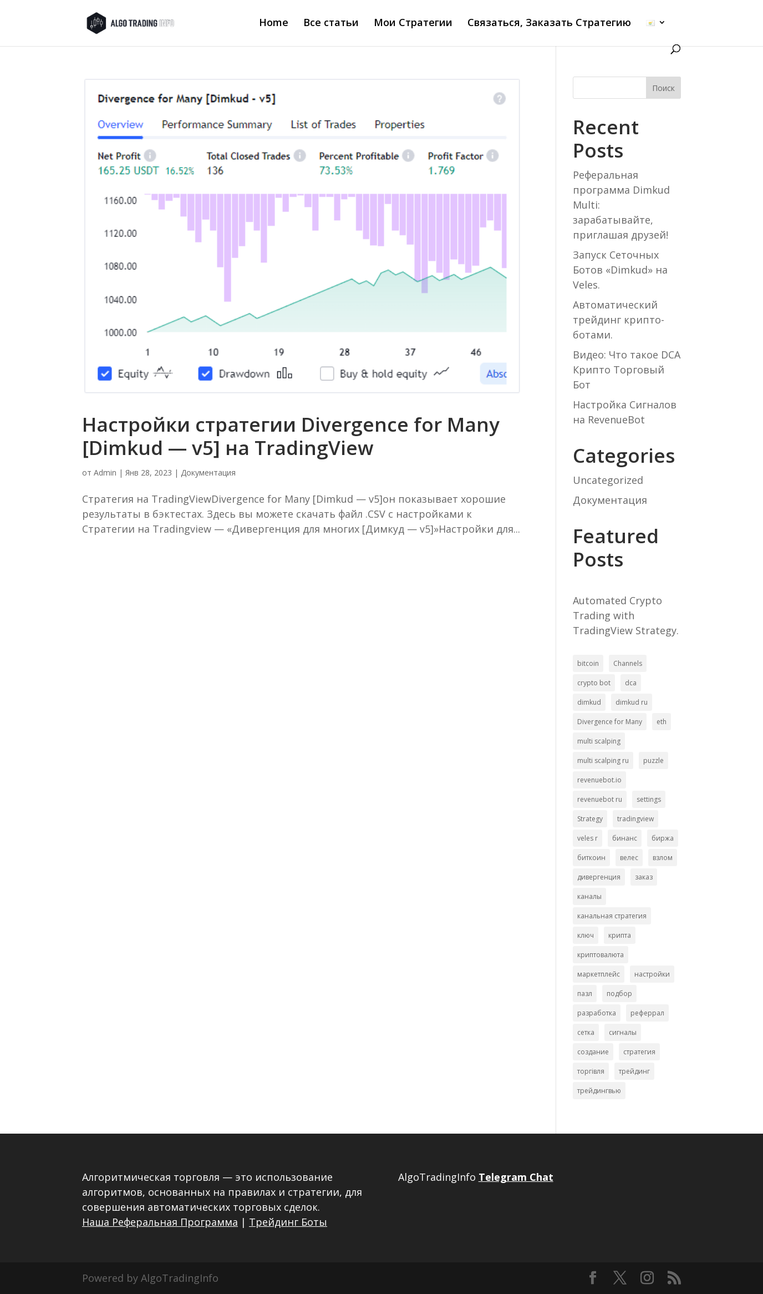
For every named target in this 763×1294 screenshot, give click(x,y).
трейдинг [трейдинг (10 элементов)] (634, 1071)
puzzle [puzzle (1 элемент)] (653, 760)
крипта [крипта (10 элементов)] (619, 935)
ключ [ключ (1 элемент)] (585, 935)
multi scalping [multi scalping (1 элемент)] (598, 741)
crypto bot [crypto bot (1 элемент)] (594, 683)
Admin (105, 472)
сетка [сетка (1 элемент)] (585, 1032)
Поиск (663, 88)
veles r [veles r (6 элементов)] (587, 838)
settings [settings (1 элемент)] (649, 799)
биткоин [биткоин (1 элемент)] (591, 857)
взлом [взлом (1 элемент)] (663, 857)
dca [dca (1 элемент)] (631, 683)
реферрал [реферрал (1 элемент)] (647, 1013)
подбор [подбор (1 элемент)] (619, 993)
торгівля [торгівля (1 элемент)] (590, 1071)
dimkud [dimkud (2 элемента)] (589, 702)
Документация (208, 472)
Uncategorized (608, 480)
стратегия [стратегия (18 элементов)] (639, 1052)
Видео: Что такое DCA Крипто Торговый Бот (626, 369)
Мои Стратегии (413, 23)
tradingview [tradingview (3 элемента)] (635, 818)
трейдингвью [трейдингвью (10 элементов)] (599, 1090)
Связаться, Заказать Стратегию (549, 23)
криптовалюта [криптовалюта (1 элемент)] (600, 954)
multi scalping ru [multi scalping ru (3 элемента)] (603, 760)
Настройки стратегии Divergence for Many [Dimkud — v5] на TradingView (291, 436)
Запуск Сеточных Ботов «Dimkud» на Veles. (620, 269)
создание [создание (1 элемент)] (593, 1052)
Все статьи (331, 23)
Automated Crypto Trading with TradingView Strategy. (626, 615)
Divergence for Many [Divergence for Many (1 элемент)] (609, 721)
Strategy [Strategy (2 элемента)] (590, 818)
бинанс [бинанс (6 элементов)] (624, 838)
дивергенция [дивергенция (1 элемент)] (598, 877)
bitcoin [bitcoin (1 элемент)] (588, 663)
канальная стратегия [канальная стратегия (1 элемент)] (612, 916)
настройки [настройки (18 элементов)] (652, 974)
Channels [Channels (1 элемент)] (627, 663)
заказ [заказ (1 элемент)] (644, 877)
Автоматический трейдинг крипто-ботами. (618, 319)
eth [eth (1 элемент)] (662, 721)
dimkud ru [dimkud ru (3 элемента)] (632, 702)
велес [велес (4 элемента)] (629, 857)
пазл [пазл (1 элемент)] (584, 993)
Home (273, 23)
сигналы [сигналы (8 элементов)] (623, 1032)
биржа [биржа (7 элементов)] (663, 838)
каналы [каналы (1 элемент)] (589, 896)
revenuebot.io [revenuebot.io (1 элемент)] (599, 780)
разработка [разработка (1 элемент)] (596, 1013)
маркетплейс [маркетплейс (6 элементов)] (598, 974)
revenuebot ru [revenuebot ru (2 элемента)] (599, 799)
